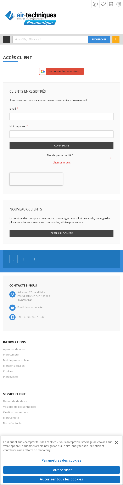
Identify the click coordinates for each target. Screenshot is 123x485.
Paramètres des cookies (61, 460)
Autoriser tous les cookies (61, 479)
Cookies (8, 371)
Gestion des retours (15, 412)
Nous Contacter (13, 423)
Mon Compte (11, 418)
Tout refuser (61, 470)
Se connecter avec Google (61, 71)
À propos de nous (14, 349)
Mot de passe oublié (16, 360)
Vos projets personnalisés (19, 407)
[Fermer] (116, 442)
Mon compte (11, 354)
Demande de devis (15, 401)
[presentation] (36, 179)
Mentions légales (14, 366)
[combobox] (50, 39)
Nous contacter (35, 307)
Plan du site (10, 377)
